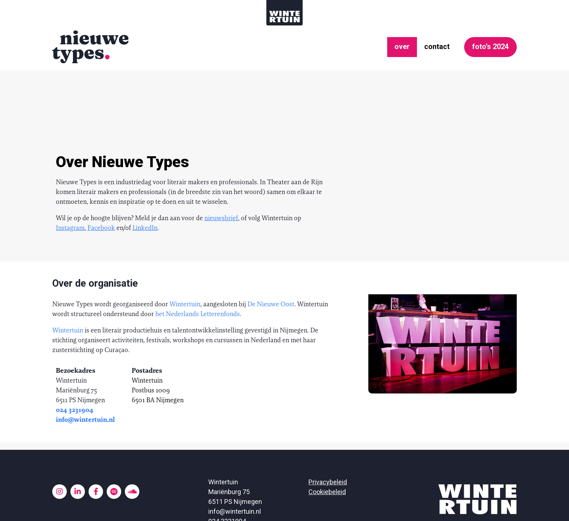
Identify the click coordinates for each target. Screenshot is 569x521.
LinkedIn (144, 173)
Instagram (70, 173)
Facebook (101, 173)
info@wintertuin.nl (85, 365)
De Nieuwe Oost (270, 249)
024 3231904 (74, 355)
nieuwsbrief (221, 163)
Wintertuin (184, 249)
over (392, 45)
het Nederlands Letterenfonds (197, 259)
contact (429, 45)
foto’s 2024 (487, 45)
